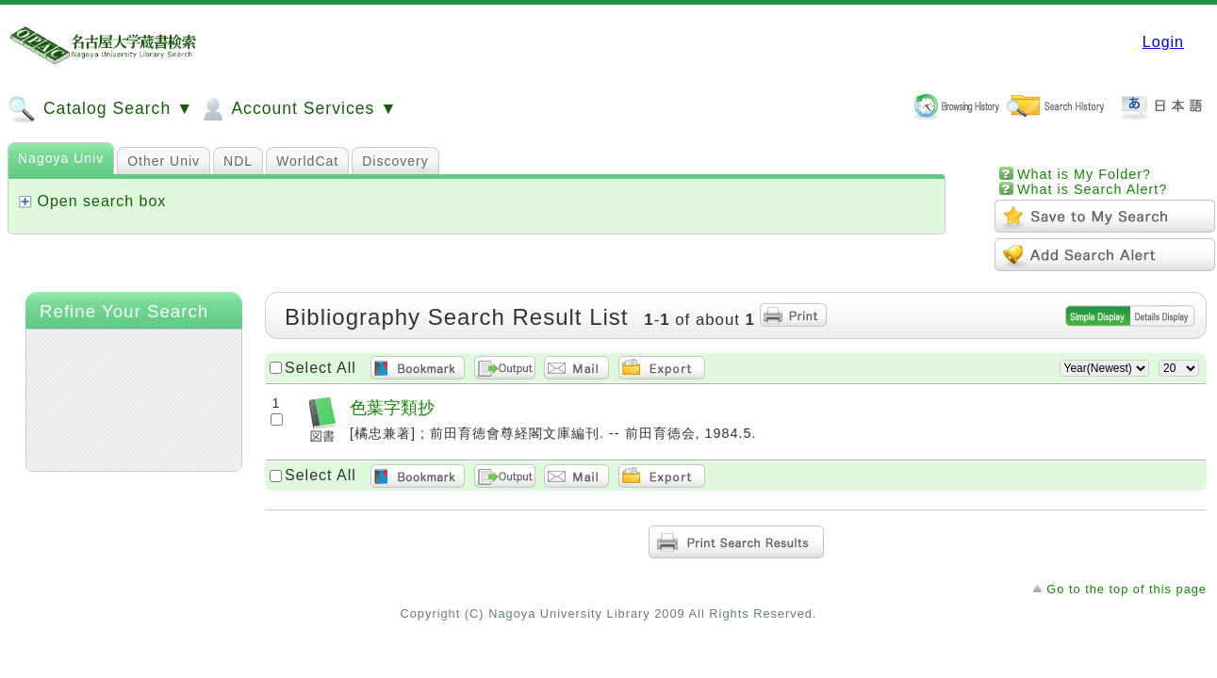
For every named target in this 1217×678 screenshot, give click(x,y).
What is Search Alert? (1092, 189)
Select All (320, 368)
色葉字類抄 (392, 407)
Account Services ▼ (297, 109)
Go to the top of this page (1126, 589)
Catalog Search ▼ (100, 109)
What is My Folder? (1084, 174)
